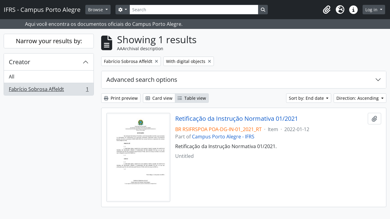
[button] (326, 9)
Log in (372, 9)
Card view (159, 98)
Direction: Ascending (358, 98)
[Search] (193, 9)
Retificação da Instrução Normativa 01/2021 (236, 118)
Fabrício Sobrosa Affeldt (49, 90)
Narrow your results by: (49, 41)
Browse (96, 9)
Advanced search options (141, 79)
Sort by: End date (307, 98)
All (11, 76)
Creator (19, 62)
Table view (192, 98)
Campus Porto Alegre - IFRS (223, 136)
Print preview (121, 98)
